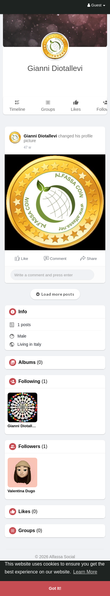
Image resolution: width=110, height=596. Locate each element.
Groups (26, 530)
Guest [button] (96, 5)
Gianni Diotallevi (55, 68)
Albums (27, 362)
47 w (27, 147)
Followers (29, 446)
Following (29, 381)
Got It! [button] (55, 588)
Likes (24, 511)
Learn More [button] (85, 571)
